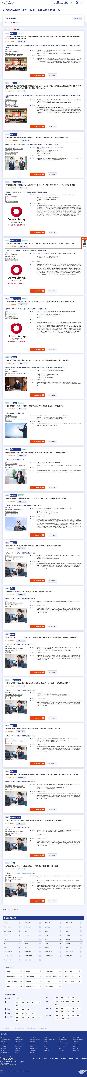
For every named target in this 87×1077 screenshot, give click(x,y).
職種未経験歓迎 (32, 1041)
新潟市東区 (47, 923)
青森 (17, 1002)
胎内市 (67, 947)
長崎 (67, 1015)
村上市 (26, 939)
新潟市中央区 (69, 923)
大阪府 (67, 1001)
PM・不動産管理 (30, 981)
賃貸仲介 (9, 971)
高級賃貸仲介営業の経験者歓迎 (12, 106)
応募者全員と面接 (33, 1037)
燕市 (46, 939)
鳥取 (57, 1008)
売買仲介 (28, 971)
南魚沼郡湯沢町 (28, 956)
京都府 (62, 1001)
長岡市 (26, 931)
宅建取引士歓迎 (62, 1044)
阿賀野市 (68, 943)
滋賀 (57, 1001)
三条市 (46, 931)
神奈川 (33, 1013)
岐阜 (57, 998)
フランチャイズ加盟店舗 (63, 1043)
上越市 (46, 943)
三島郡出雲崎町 (8, 956)
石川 (28, 1017)
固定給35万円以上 (18, 1043)
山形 (39, 1002)
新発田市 (6, 935)
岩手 (23, 1002)
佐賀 (62, 1015)
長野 (17, 1020)
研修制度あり (32, 1046)
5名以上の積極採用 (62, 1037)
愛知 (67, 998)
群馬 (28, 1009)
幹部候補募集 (8, 51)
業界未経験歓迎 (9, 420)
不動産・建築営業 (30, 976)
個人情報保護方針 (53, 1058)
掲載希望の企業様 (73, 1058)
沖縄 (67, 1018)
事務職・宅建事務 (49, 971)
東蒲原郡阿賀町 (69, 951)
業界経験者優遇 (15, 51)
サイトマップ (36, 1058)
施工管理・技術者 (49, 986)
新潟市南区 (47, 927)
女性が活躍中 (17, 1048)
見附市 (6, 939)
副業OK (60, 1048)
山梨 (39, 1017)
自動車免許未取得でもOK (78, 1044)
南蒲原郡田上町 (48, 951)
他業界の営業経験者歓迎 (10, 102)
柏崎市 (67, 931)
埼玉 (17, 1013)
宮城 (28, 1002)
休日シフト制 (61, 1050)
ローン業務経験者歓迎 (63, 1039)
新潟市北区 (27, 923)
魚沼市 (26, 947)
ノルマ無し (46, 1048)
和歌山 (57, 1004)
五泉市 (26, 943)
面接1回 (45, 1037)
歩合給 (45, 1041)
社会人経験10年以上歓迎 (10, 53)
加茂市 (46, 935)
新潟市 (6, 923)
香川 (62, 1011)
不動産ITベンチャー (33, 1052)
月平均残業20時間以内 (5, 1052)
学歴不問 (46, 1044)
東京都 (27, 1013)
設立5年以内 (32, 1043)
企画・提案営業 (10, 986)
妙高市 (6, 943)
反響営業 (17, 1052)
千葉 (23, 1013)
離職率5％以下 (3, 1050)
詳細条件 (76, 18)
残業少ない (75, 1046)
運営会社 (44, 1058)
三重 (73, 998)
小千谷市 (27, 935)
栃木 (23, 1009)
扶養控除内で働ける (33, 1048)
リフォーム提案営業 (69, 981)
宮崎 (57, 1018)
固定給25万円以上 (18, 558)
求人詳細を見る (37, 75)
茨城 (17, 1009)
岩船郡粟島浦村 (28, 960)
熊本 (73, 1015)
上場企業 (75, 1043)
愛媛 (67, 1011)
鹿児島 (62, 1018)
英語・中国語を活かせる (34, 1044)
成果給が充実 (19, 55)
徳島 (57, 1011)
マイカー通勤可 (4, 1048)
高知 (73, 1011)
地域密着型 (8, 560)
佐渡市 (6, 947)
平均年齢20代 (17, 1050)
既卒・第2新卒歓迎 (9, 558)
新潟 (17, 1017)
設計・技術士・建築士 (31, 986)
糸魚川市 (68, 939)
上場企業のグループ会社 (19, 1044)
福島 (17, 1006)
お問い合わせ (83, 1058)
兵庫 (73, 1001)
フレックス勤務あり (62, 1046)
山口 (78, 1008)
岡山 (67, 1008)
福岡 (57, 1015)
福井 (33, 1017)
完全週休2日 (46, 1050)
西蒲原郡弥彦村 (28, 951)
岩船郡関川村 (7, 960)
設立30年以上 (3, 1044)
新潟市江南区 (7, 927)
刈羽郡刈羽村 (69, 956)
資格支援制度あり (18, 1046)
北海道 (17, 999)
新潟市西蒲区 (7, 931)
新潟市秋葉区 (28, 927)
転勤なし (46, 1046)
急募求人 (7, 101)
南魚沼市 (47, 947)
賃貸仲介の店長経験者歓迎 (11, 154)
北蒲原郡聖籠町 (8, 951)
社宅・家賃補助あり (4, 1046)
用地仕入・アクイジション (51, 976)
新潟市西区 (68, 927)
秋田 (33, 1002)
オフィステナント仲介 (69, 976)
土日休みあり (32, 1050)
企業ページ (20, 41)
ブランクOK (75, 1048)
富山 (23, 1017)
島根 (62, 1008)
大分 (78, 1015)
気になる (53, 75)
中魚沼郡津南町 (48, 956)
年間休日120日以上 (76, 1050)
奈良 (78, 1001)
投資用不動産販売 (11, 976)
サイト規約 (63, 1058)
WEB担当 (48, 981)
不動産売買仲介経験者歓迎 (11, 55)
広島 (73, 1008)
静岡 (62, 998)
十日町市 (68, 935)
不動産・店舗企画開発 (12, 981)
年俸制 (60, 1041)
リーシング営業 (68, 971)
